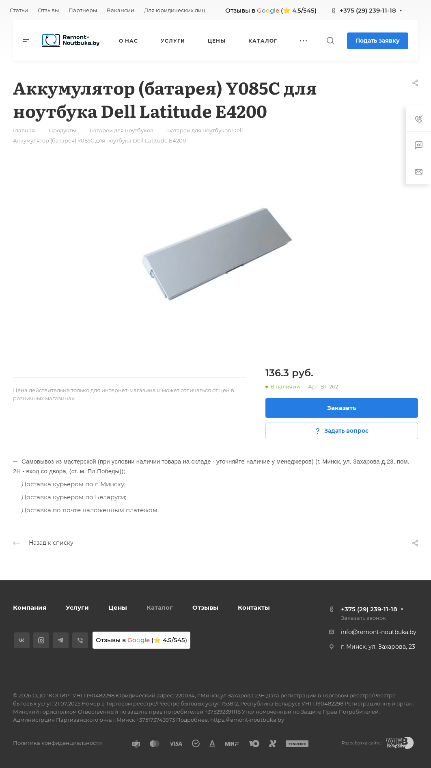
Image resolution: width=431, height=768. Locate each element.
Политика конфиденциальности (57, 743)
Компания (29, 607)
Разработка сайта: (361, 743)
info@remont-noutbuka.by (378, 632)
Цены (117, 607)
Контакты (254, 607)
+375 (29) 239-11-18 (368, 10)
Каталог (160, 607)
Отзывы (205, 607)
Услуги (77, 607)
